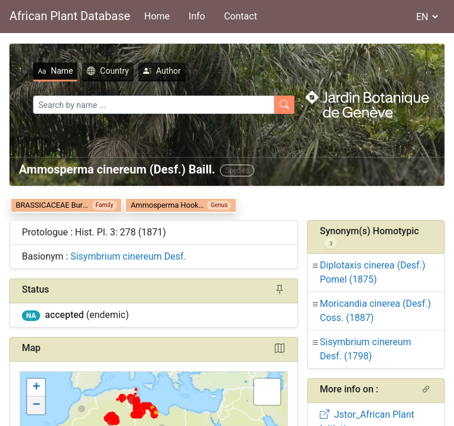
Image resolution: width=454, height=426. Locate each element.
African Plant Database (69, 16)
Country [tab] (108, 71)
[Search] (153, 105)
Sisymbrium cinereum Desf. (128, 256)
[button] (36, 387)
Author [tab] (162, 71)
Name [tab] (55, 71)
